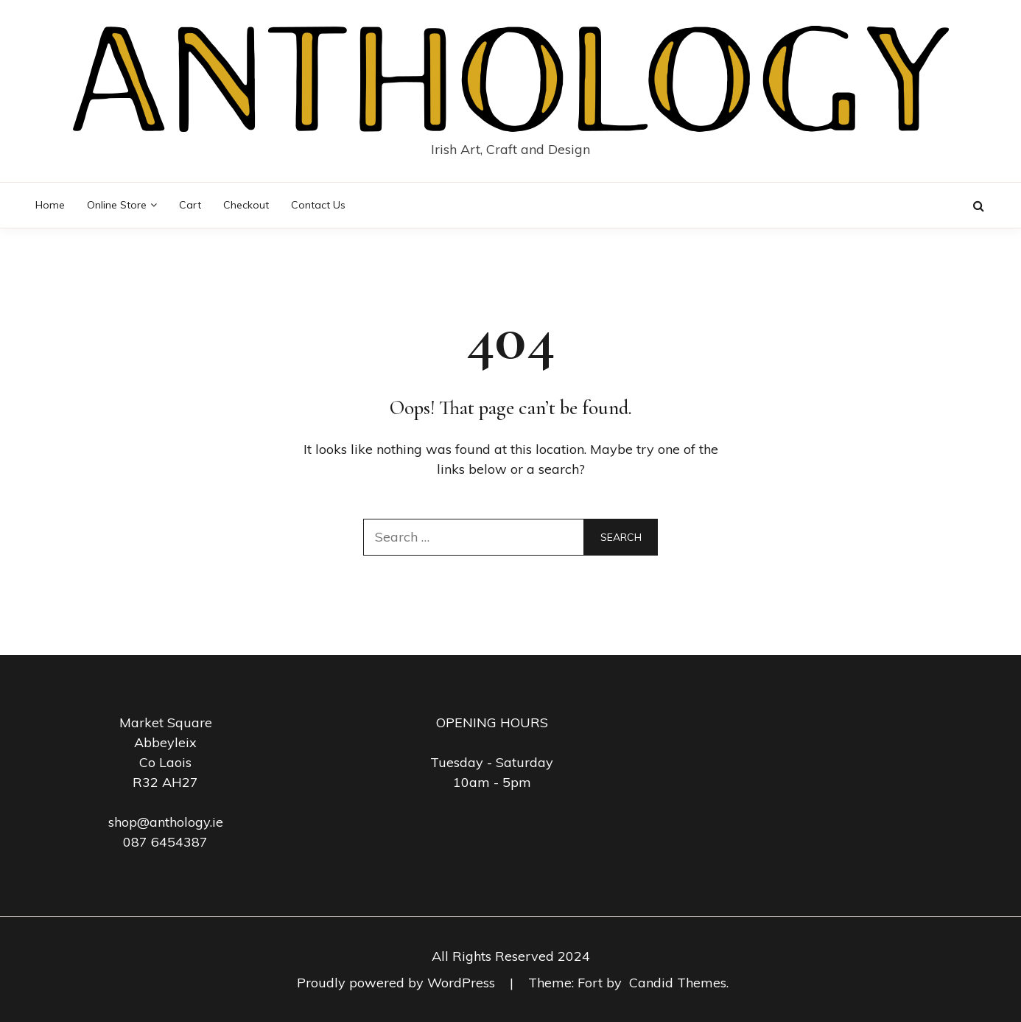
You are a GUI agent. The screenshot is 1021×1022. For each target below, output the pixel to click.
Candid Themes (677, 982)
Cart (190, 204)
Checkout (246, 204)
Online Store (117, 204)
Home (50, 204)
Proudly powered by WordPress (398, 982)
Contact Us (318, 204)
